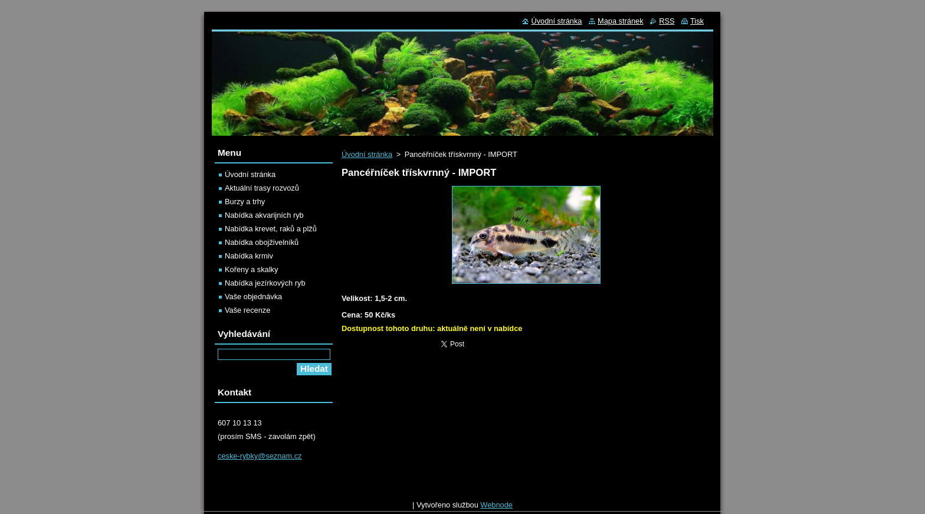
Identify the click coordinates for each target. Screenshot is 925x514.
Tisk (697, 21)
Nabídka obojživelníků (262, 242)
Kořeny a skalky (251, 269)
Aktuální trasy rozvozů (262, 188)
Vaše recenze (247, 310)
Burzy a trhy (245, 201)
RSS (666, 21)
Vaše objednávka (253, 296)
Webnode (496, 507)
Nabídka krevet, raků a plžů (271, 228)
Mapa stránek (621, 21)
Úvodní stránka (367, 154)
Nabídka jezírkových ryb (265, 283)
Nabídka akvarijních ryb (264, 215)
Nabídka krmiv (249, 255)
